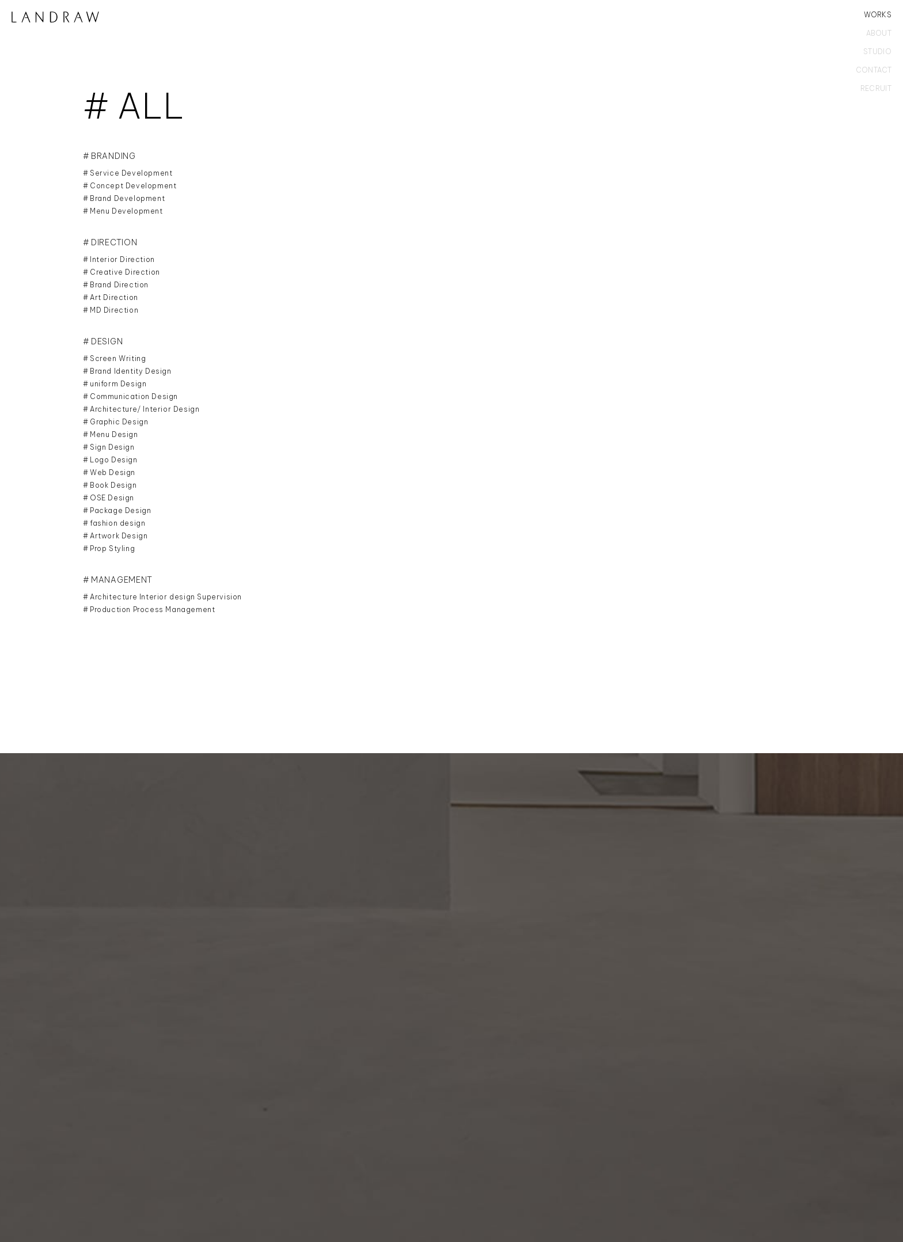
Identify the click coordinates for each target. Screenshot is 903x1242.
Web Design (112, 472)
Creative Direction (125, 272)
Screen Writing (118, 358)
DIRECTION (114, 242)
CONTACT (873, 70)
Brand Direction (119, 284)
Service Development (131, 173)
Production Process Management (152, 609)
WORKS (878, 15)
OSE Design (112, 497)
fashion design (117, 523)
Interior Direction (122, 259)
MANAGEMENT (122, 580)
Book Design (113, 485)
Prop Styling (112, 548)
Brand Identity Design (131, 371)
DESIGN (107, 341)
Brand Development (127, 198)
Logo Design (114, 459)
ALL (151, 106)
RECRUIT (875, 88)
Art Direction (114, 297)
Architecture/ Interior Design (144, 409)
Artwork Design (118, 535)
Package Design (120, 510)
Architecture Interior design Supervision (166, 596)
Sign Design (112, 447)
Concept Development (133, 185)
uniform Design (118, 383)
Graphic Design (119, 421)
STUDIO (877, 51)
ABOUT (879, 33)
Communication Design (134, 396)
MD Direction (114, 310)
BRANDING (113, 156)
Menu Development (126, 211)
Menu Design (114, 434)
